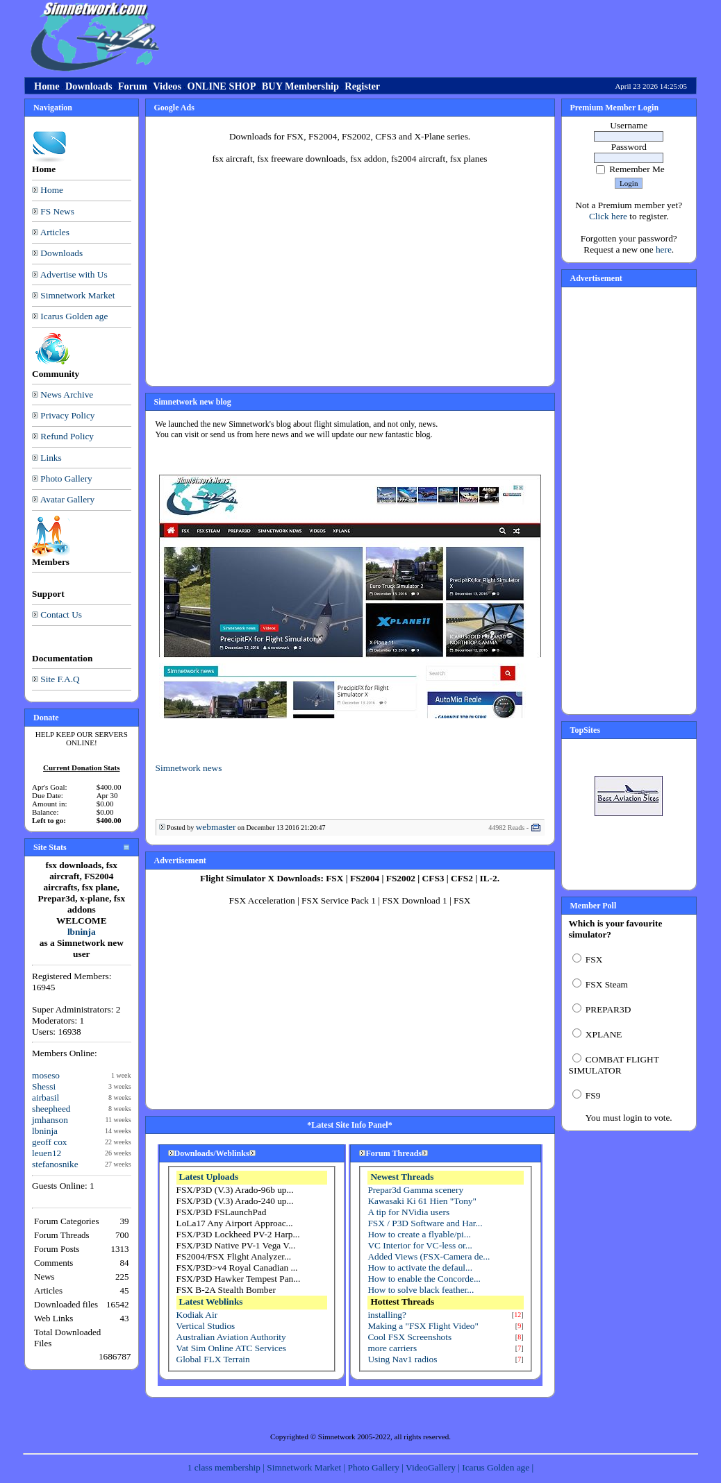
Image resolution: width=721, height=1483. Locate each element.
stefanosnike (55, 1164)
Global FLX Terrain (213, 1359)
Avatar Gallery (67, 499)
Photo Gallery (66, 478)
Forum (132, 86)
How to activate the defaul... (419, 1267)
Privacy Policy (67, 415)
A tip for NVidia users (408, 1212)
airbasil (45, 1097)
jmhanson (50, 1120)
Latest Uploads (209, 1176)
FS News (57, 211)
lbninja (81, 931)
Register (362, 86)
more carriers (392, 1348)
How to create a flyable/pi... (418, 1234)
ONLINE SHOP (221, 86)
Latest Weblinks (211, 1301)
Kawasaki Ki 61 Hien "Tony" (421, 1201)
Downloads (89, 86)
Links (50, 457)
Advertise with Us (74, 274)
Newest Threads (401, 1176)
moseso (46, 1075)
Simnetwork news (189, 768)
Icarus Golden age (74, 316)
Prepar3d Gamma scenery (415, 1190)
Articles (54, 232)
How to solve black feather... (420, 1290)
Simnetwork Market (77, 295)
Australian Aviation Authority (231, 1337)
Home (47, 86)
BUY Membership (300, 86)
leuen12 (46, 1153)
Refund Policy (67, 436)
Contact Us (61, 614)
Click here (608, 216)
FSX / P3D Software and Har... (424, 1223)
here (664, 249)
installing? (386, 1315)
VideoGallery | (434, 1467)
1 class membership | (227, 1467)
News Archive (66, 394)
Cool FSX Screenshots (409, 1337)
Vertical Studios (205, 1326)
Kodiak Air (197, 1315)
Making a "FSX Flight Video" (422, 1326)
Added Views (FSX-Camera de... (428, 1256)
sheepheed (51, 1108)
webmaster (216, 827)
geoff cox (49, 1142)
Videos (167, 86)
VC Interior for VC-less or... (419, 1245)
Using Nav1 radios (402, 1359)
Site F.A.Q (59, 679)
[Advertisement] (425, 37)
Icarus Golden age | (497, 1467)
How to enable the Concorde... (423, 1278)
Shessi (44, 1086)
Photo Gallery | (377, 1467)
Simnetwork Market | (307, 1467)
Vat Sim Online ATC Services (231, 1348)
